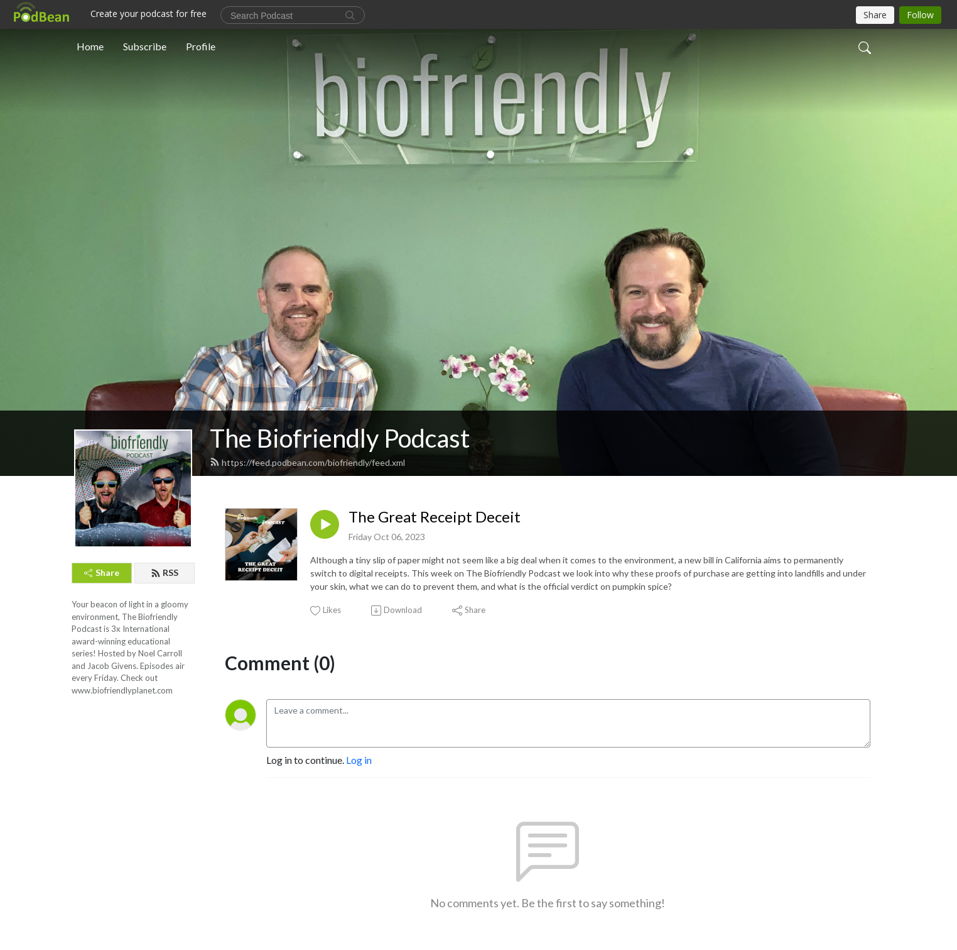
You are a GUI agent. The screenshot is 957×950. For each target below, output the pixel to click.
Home (90, 46)
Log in (359, 760)
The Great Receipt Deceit (435, 517)
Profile (200, 46)
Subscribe (144, 46)
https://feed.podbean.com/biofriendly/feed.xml (307, 462)
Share (101, 572)
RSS (164, 572)
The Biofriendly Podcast (340, 438)
